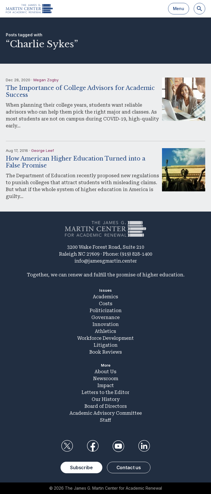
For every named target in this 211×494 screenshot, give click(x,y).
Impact (105, 385)
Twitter (67, 446)
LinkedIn (144, 446)
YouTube (118, 446)
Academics (105, 296)
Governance (105, 317)
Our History (106, 399)
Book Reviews (105, 352)
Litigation (106, 345)
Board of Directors (105, 406)
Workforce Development (105, 338)
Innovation (106, 324)
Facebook (92, 446)
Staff (105, 420)
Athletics (105, 331)
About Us (105, 371)
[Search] (199, 8)
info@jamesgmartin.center (105, 261)
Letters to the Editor (105, 392)
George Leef (42, 150)
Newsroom (105, 378)
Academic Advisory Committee (105, 413)
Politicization (106, 310)
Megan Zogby (46, 80)
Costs (105, 303)
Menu (178, 8)
